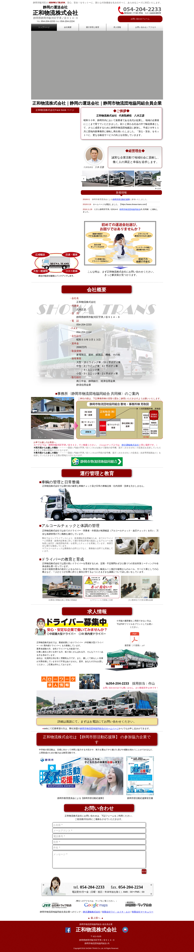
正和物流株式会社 (55, 13)
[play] (156, 188)
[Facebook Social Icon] (68, 930)
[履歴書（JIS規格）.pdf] (135, 640)
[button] (97, 65)
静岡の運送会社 (55, 7)
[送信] (144, 871)
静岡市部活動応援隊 (121, 199)
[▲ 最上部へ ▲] (95, 918)
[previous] (83, 178)
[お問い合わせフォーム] (140, 19)
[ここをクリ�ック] (81, 776)
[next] (159, 178)
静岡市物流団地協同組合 (90, 924)
